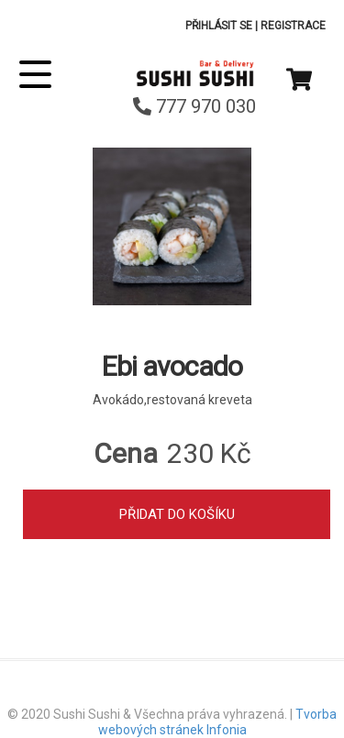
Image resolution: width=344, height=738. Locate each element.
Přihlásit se (218, 25)
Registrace (293, 25)
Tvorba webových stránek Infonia (218, 722)
